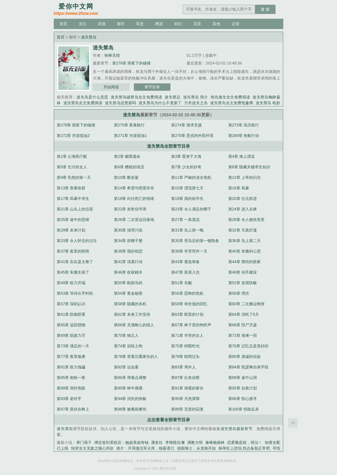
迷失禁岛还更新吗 (120, 103)
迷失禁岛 (89, 37)
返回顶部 (292, 423)
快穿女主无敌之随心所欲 (92, 448)
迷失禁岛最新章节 (237, 429)
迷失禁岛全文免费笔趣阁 (231, 103)
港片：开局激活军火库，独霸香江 (145, 448)
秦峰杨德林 (215, 442)
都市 (121, 24)
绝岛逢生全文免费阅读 (230, 97)
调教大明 (195, 442)
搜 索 (265, 9)
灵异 (197, 24)
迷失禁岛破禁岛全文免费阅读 (136, 97)
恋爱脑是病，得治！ (244, 442)
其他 (216, 24)
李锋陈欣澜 (175, 442)
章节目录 (152, 87)
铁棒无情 (112, 55)
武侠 (102, 24)
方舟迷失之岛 (196, 103)
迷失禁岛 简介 (195, 97)
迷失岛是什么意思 (92, 97)
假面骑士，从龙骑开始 (196, 448)
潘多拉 (157, 442)
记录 (235, 24)
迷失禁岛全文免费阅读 (83, 103)
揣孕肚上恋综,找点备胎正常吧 (244, 448)
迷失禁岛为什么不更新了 (160, 103)
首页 (63, 24)
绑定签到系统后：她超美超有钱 (121, 442)
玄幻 (82, 24)
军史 (140, 24)
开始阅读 (111, 87)
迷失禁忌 (173, 97)
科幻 (178, 24)
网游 (159, 24)
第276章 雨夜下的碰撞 (131, 63)
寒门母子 (84, 442)
